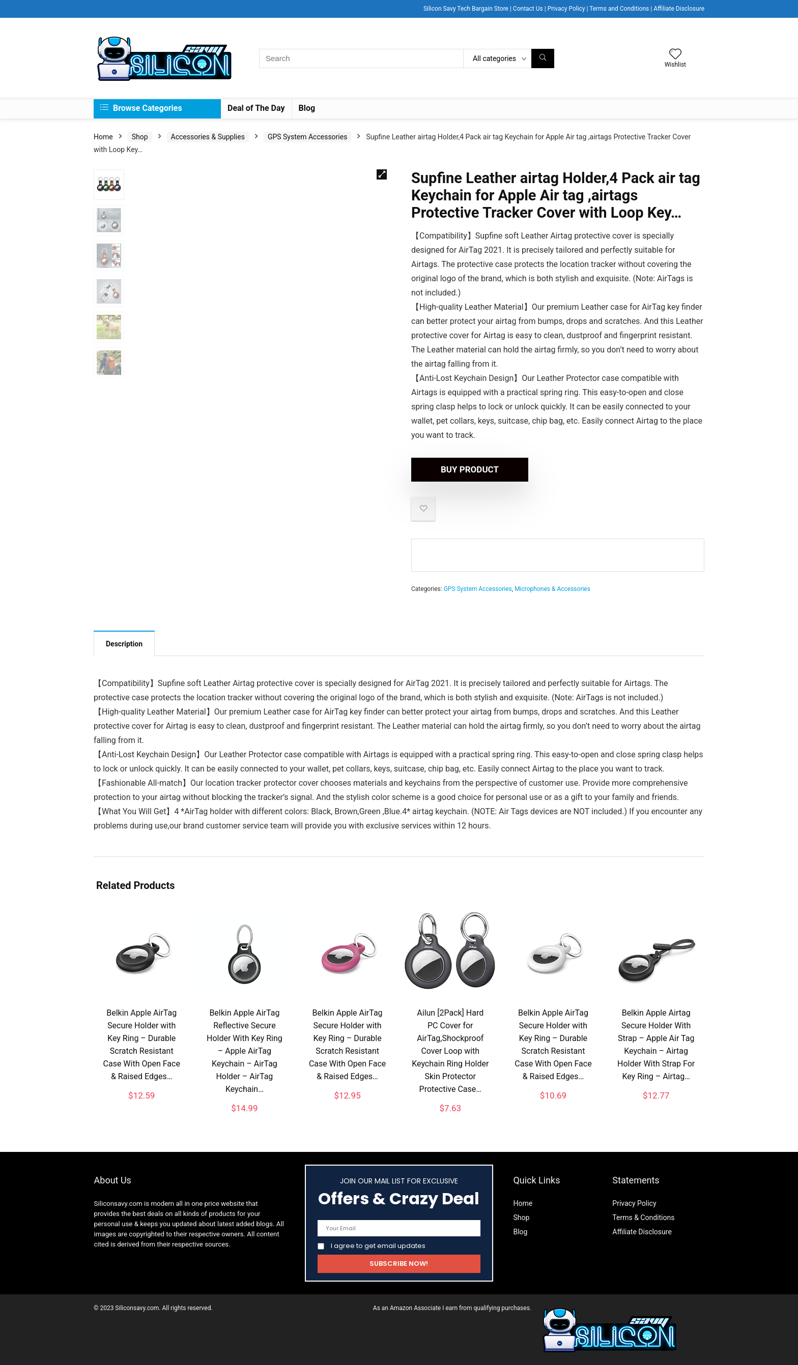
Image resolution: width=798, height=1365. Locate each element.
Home (103, 137)
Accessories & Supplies (208, 137)
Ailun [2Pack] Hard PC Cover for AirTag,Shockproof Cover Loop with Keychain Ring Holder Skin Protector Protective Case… (450, 1051)
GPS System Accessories (308, 137)
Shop (140, 137)
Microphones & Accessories (552, 588)
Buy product (470, 469)
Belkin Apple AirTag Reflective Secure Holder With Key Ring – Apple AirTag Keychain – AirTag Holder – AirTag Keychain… (244, 1051)
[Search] (542, 58)
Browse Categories (141, 108)
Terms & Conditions (643, 1217)
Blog (307, 108)
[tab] (124, 643)
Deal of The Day (256, 108)
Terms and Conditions (619, 8)
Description (124, 644)
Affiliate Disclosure (678, 8)
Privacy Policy (566, 8)
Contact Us (528, 8)
